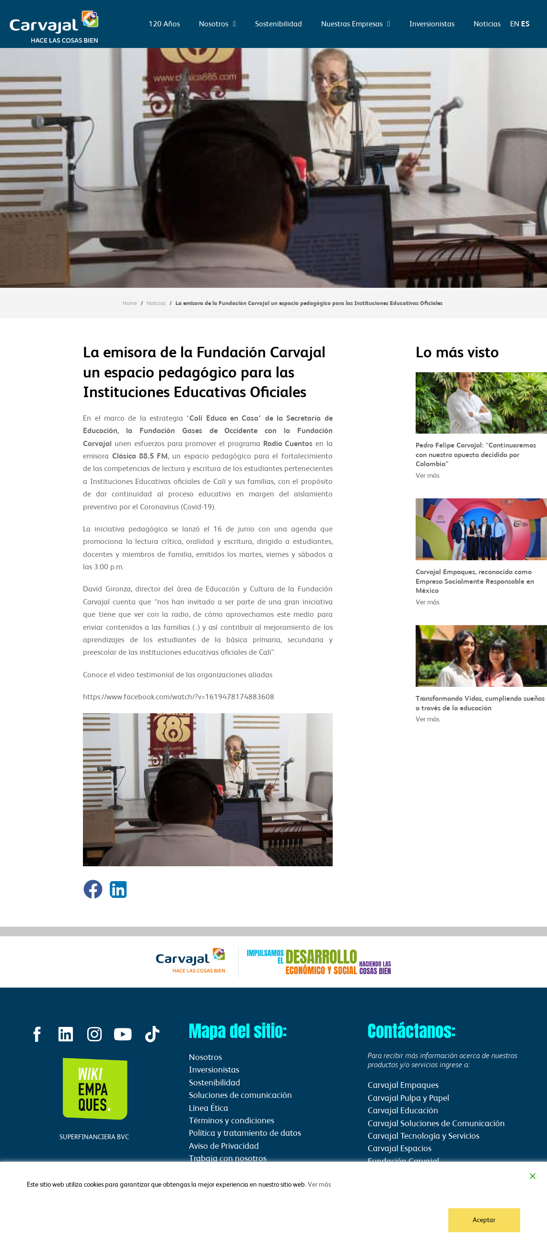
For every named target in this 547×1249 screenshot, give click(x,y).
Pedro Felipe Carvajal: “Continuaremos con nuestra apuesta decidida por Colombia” (476, 454)
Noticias (487, 23)
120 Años (164, 23)
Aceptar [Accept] (484, 1220)
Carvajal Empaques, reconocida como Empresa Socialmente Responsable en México (475, 581)
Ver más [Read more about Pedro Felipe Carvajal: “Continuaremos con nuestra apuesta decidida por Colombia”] (428, 475)
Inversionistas (431, 23)
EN (514, 23)
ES (525, 23)
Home (130, 303)
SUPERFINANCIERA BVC (94, 1137)
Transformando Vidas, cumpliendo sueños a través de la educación (480, 703)
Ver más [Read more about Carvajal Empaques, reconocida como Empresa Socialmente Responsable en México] (428, 601)
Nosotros (217, 24)
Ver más (319, 1184)
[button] (93, 889)
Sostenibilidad (278, 23)
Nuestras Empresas (355, 24)
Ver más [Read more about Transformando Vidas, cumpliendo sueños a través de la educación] (428, 718)
